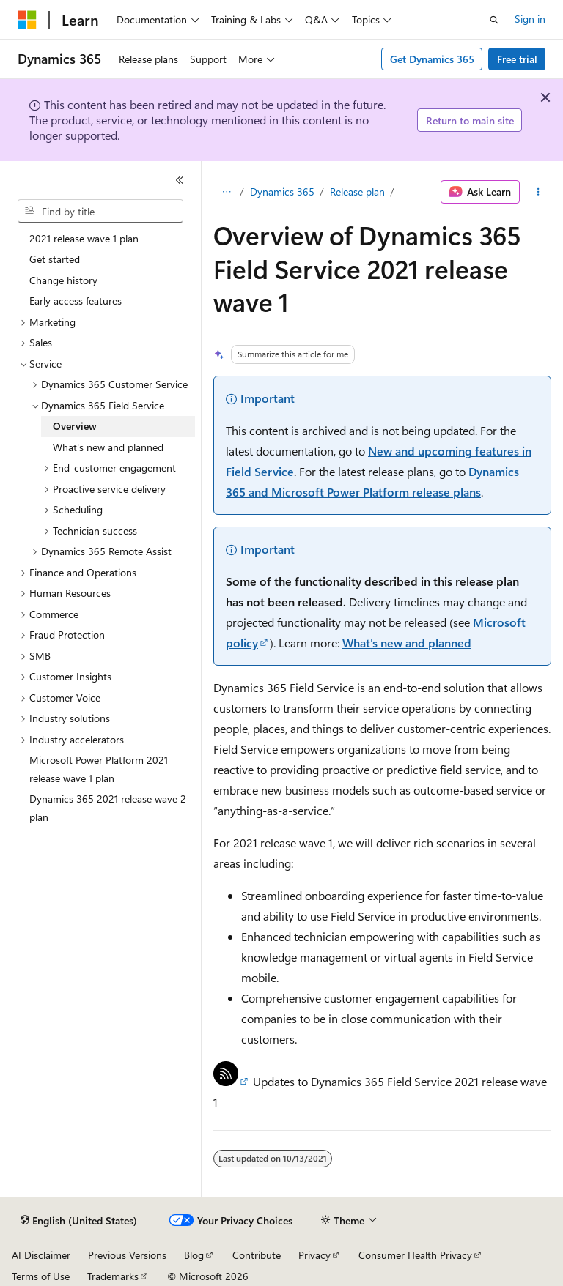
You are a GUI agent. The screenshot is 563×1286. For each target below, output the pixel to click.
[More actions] (538, 192)
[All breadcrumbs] (226, 192)
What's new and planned (406, 642)
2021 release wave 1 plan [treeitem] (84, 238)
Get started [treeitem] (54, 259)
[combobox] (100, 211)
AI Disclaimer (41, 1255)
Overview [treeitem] (75, 426)
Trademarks (113, 1276)
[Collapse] (179, 180)
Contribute (256, 1255)
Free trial (517, 59)
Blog (194, 1255)
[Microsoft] (27, 19)
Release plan (357, 191)
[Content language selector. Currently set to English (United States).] (79, 1221)
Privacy (314, 1255)
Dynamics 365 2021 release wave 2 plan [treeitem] (107, 808)
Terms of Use (41, 1276)
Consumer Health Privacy (415, 1255)
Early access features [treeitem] (75, 301)
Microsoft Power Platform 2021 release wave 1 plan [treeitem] (98, 769)
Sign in (530, 19)
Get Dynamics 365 (432, 59)
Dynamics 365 (282, 191)
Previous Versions (127, 1255)
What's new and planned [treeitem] (108, 447)
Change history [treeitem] (63, 280)
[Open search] (494, 20)
